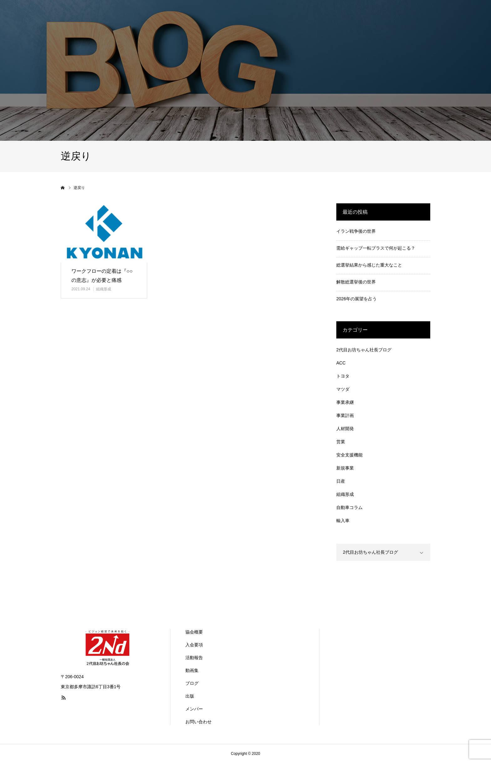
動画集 (192, 670)
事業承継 (345, 402)
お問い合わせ (198, 721)
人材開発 (345, 428)
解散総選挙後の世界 (356, 281)
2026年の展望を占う (356, 298)
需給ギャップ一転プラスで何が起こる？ (375, 248)
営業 (340, 441)
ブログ (192, 683)
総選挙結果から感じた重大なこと (369, 264)
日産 (340, 481)
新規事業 (345, 468)
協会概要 (194, 631)
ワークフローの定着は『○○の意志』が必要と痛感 (101, 275)
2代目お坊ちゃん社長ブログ (363, 349)
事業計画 (345, 415)
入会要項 (194, 644)
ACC (341, 362)
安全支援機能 (349, 454)
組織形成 (103, 289)
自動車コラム (349, 507)
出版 (189, 696)
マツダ (342, 389)
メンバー (194, 708)
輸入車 (342, 520)
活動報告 (194, 657)
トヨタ (342, 376)
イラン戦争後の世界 (356, 231)
